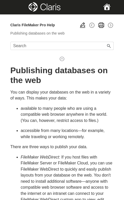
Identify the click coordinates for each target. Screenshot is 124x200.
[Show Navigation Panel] (15, 7)
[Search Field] (62, 46)
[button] (109, 46)
